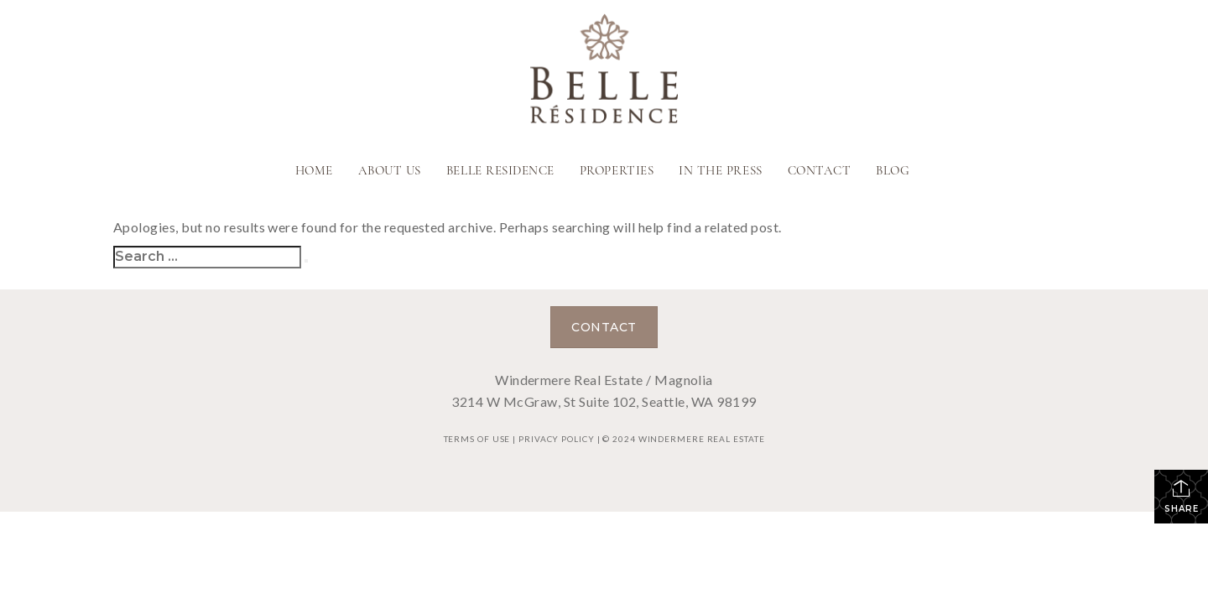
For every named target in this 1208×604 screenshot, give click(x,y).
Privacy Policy (556, 439)
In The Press (720, 171)
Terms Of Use (477, 439)
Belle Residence (500, 171)
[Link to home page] (604, 70)
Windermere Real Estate (701, 439)
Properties (616, 171)
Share (1181, 496)
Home (314, 171)
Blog (892, 171)
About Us (389, 171)
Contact (819, 171)
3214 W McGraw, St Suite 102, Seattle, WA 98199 (603, 401)
